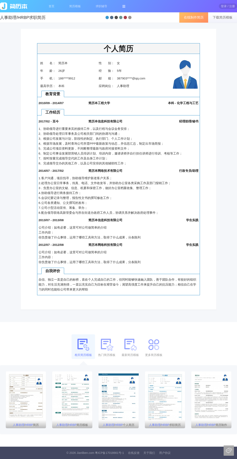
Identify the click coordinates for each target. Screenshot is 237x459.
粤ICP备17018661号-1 (109, 452)
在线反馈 (134, 452)
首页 (51, 6)
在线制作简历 (194, 17)
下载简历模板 (222, 17)
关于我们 (149, 452)
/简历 (26, 424)
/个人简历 (119, 424)
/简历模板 (72, 424)
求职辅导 (101, 6)
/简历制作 (211, 424)
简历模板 (75, 6)
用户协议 (165, 452)
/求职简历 (165, 424)
